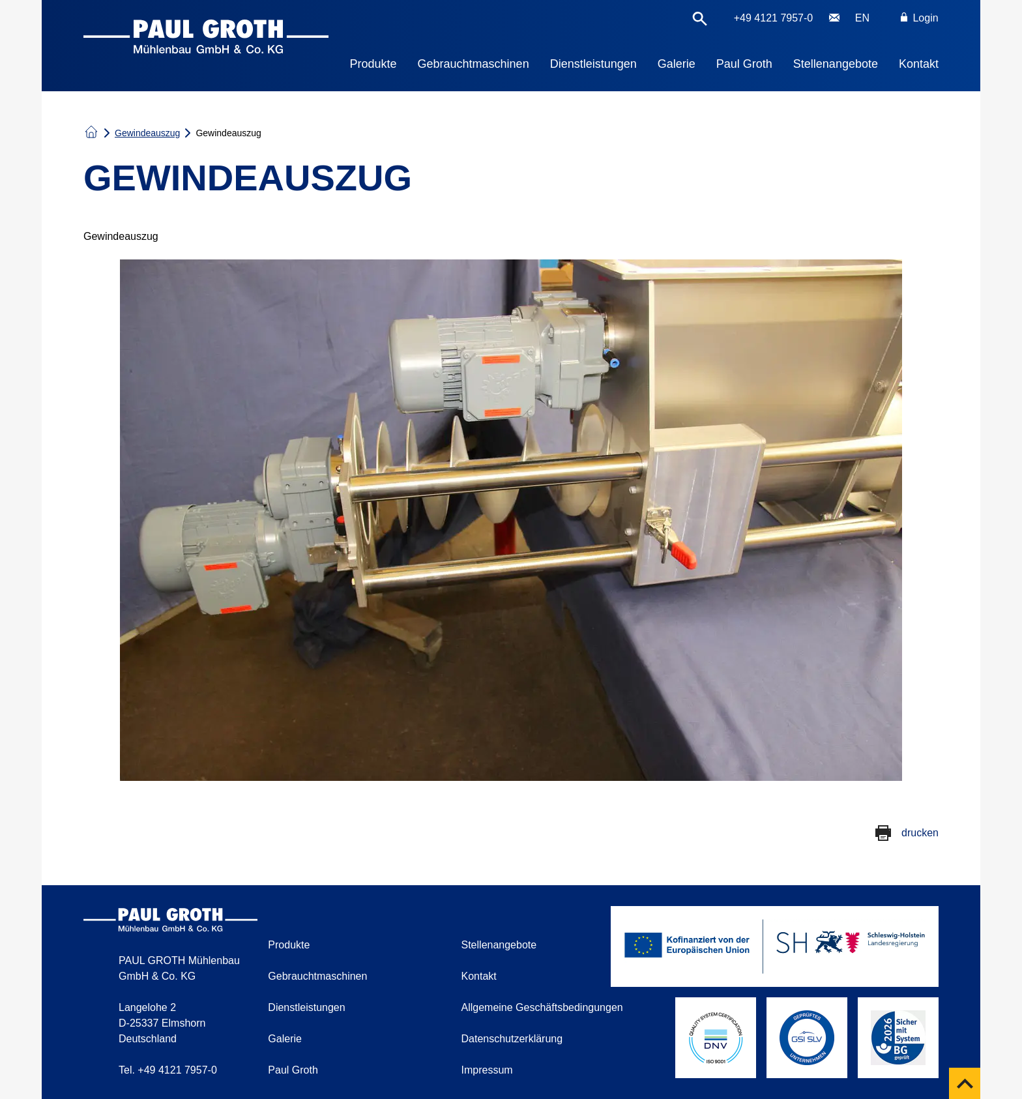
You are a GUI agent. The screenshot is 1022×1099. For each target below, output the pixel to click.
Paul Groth (744, 63)
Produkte (373, 63)
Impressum (487, 1070)
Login (920, 17)
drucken (920, 832)
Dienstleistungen (593, 63)
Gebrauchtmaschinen (473, 63)
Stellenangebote (835, 63)
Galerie (676, 63)
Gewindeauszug (147, 133)
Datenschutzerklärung (512, 1038)
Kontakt (919, 63)
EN (862, 17)
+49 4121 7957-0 (773, 17)
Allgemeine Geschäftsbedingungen (542, 1007)
